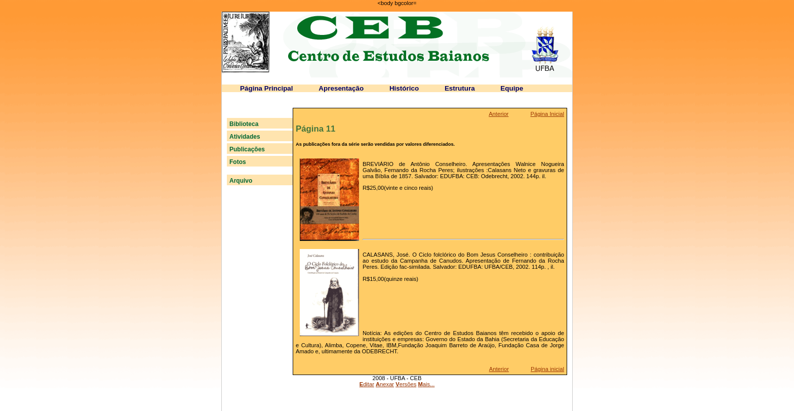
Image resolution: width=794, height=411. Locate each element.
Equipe (511, 88)
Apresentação (341, 88)
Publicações (247, 149)
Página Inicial (547, 114)
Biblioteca (243, 124)
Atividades (244, 136)
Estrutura (460, 88)
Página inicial (547, 369)
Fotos (237, 162)
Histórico (404, 88)
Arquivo (240, 180)
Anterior (498, 114)
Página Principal (266, 88)
